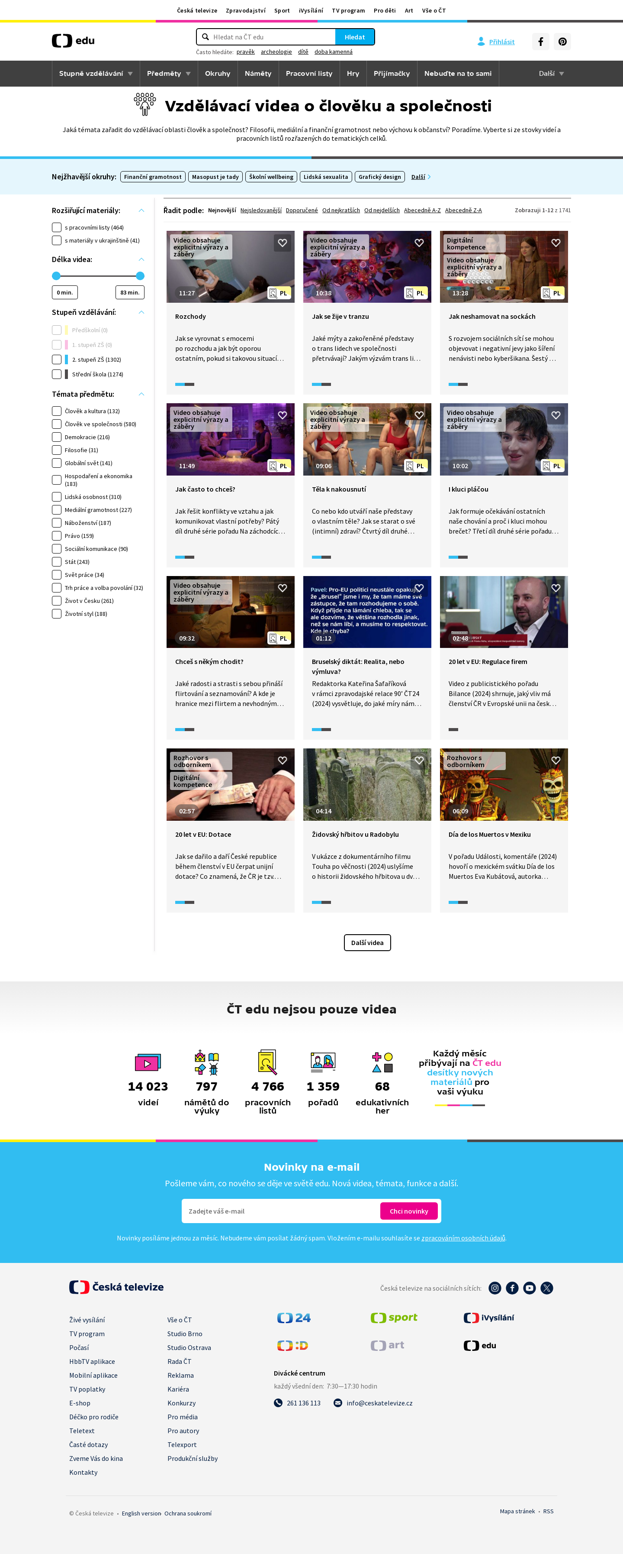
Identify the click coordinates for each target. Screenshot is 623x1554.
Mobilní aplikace (93, 1375)
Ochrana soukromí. (188, 1513)
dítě (303, 51)
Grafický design (380, 177)
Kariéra (178, 1389)
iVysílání (311, 10)
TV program (348, 10)
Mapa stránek (517, 1511)
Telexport (182, 1444)
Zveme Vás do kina (96, 1458)
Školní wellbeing (271, 177)
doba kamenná (334, 51)
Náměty (258, 73)
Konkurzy (181, 1403)
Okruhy (218, 73)
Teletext (82, 1430)
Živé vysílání (87, 1319)
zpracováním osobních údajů (463, 1237)
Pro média (182, 1416)
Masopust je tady (215, 177)
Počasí (79, 1347)
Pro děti (385, 10)
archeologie (276, 51)
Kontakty (83, 1472)
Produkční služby (192, 1458)
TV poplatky (87, 1389)
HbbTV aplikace (92, 1361)
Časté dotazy (88, 1444)
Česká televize (197, 10)
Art (409, 10)
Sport (282, 10)
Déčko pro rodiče (94, 1416)
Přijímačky (392, 73)
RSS (548, 1511)
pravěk (246, 51)
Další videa (367, 942)
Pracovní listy (309, 73)
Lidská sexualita (326, 177)
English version (141, 1513)
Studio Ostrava (189, 1347)
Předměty (164, 73)
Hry (353, 73)
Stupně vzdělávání (91, 73)
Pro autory (183, 1430)
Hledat (355, 36)
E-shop (79, 1403)
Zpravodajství (246, 10)
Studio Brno (184, 1333)
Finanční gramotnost (153, 177)
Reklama (180, 1375)
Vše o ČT (434, 10)
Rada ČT (179, 1361)
